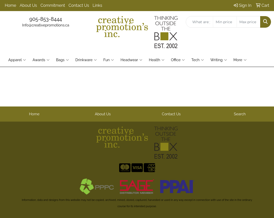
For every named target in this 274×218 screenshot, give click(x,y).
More (240, 60)
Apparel (17, 60)
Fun (108, 60)
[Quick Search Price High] (248, 22)
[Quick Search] (199, 22)
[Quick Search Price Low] (225, 22)
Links (97, 5)
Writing (218, 60)
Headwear (131, 60)
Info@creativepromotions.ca (45, 25)
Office (178, 60)
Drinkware (86, 60)
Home (10, 5)
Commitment (52, 5)
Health (156, 60)
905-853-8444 (45, 19)
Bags (62, 60)
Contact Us (79, 5)
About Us (28, 5)
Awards (40, 60)
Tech (197, 60)
